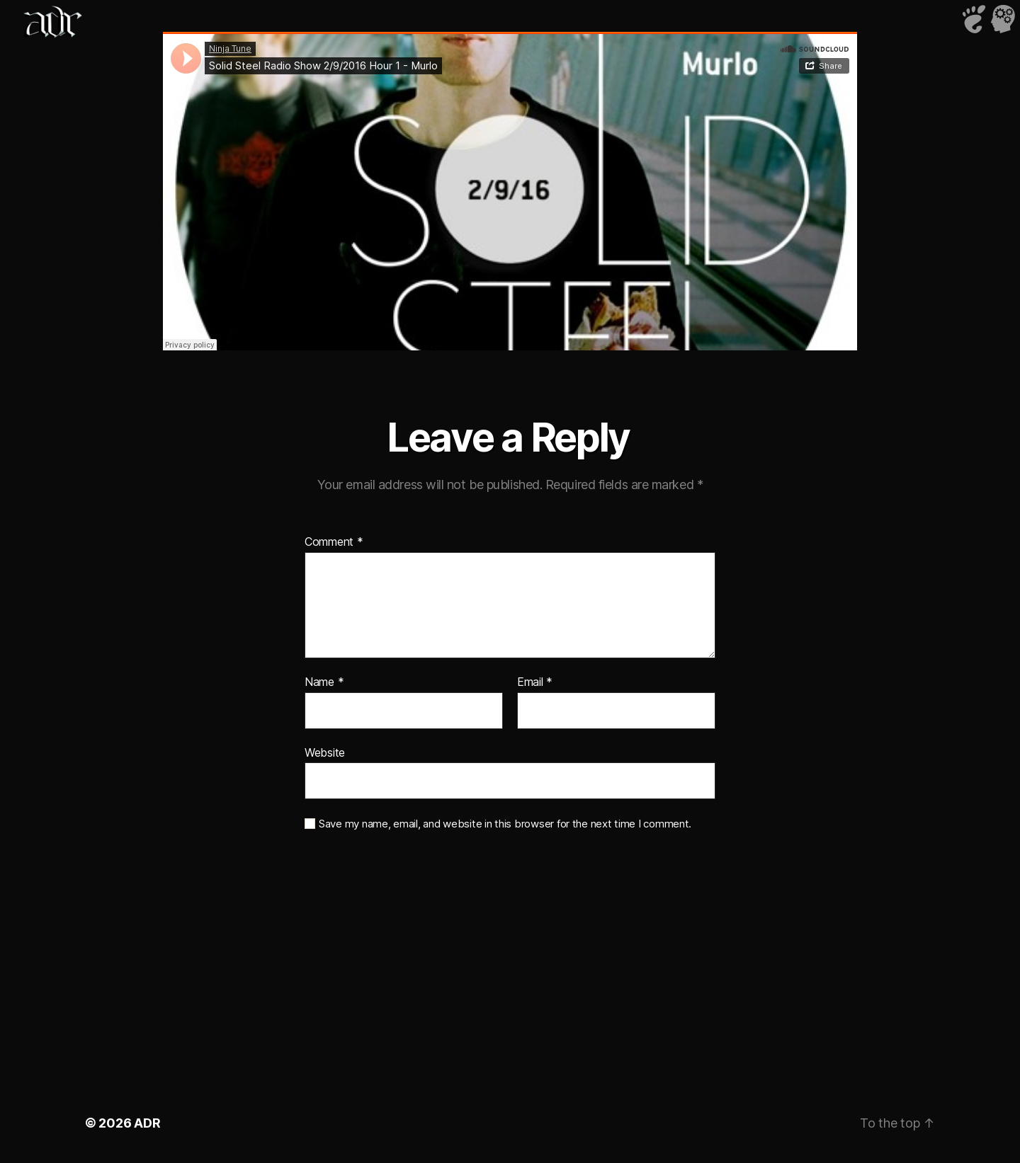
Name (324, 682)
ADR (147, 1123)
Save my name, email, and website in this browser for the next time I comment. (505, 824)
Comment (334, 542)
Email (534, 682)
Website (325, 752)
